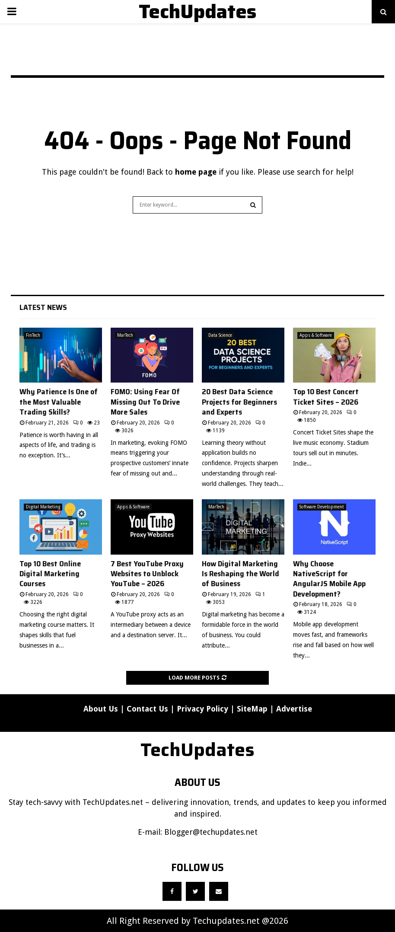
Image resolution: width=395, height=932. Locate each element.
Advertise (294, 708)
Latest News (43, 307)
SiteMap (252, 708)
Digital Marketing (43, 506)
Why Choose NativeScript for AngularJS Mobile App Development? (329, 579)
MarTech (125, 335)
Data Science (220, 335)
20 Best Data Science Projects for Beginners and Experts (239, 402)
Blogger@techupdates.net (211, 831)
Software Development (321, 506)
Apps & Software (315, 335)
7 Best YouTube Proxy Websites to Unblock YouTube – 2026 (147, 574)
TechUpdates (197, 11)
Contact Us (147, 708)
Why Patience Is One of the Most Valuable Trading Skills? (58, 402)
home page (196, 171)
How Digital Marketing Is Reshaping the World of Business (240, 574)
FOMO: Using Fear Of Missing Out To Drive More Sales (145, 402)
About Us (100, 708)
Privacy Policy (202, 708)
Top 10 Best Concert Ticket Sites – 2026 (326, 397)
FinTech (33, 335)
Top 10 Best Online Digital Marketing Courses (50, 574)
